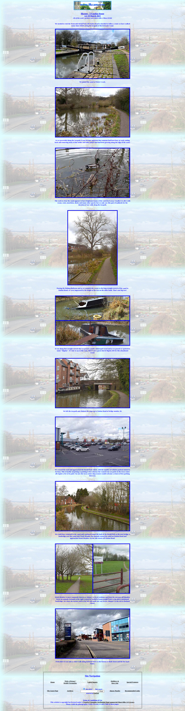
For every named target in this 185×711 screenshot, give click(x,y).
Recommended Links (132, 691)
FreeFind (96, 693)
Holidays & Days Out (115, 682)
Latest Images (92, 682)
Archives (70, 691)
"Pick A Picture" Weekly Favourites (70, 682)
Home (52, 682)
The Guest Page (52, 691)
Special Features (132, 682)
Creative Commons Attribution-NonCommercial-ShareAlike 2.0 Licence (108, 702)
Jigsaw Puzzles (115, 691)
